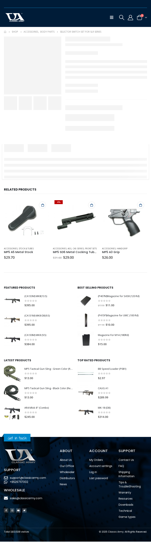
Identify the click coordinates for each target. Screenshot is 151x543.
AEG (70, 248)
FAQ (121, 467)
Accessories (10, 248)
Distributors (67, 480)
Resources (125, 500)
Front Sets (91, 248)
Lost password (98, 480)
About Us (66, 461)
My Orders (96, 461)
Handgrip (122, 248)
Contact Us (126, 461)
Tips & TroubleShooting (130, 486)
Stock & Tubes (26, 248)
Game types (127, 518)
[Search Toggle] (122, 17)
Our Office (67, 467)
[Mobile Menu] (111, 17)
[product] (26, 221)
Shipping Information (126, 475)
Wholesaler (67, 473)
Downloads (126, 506)
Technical (125, 512)
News (63, 486)
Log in (93, 473)
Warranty (125, 494)
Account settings (100, 467)
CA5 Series (78, 248)
